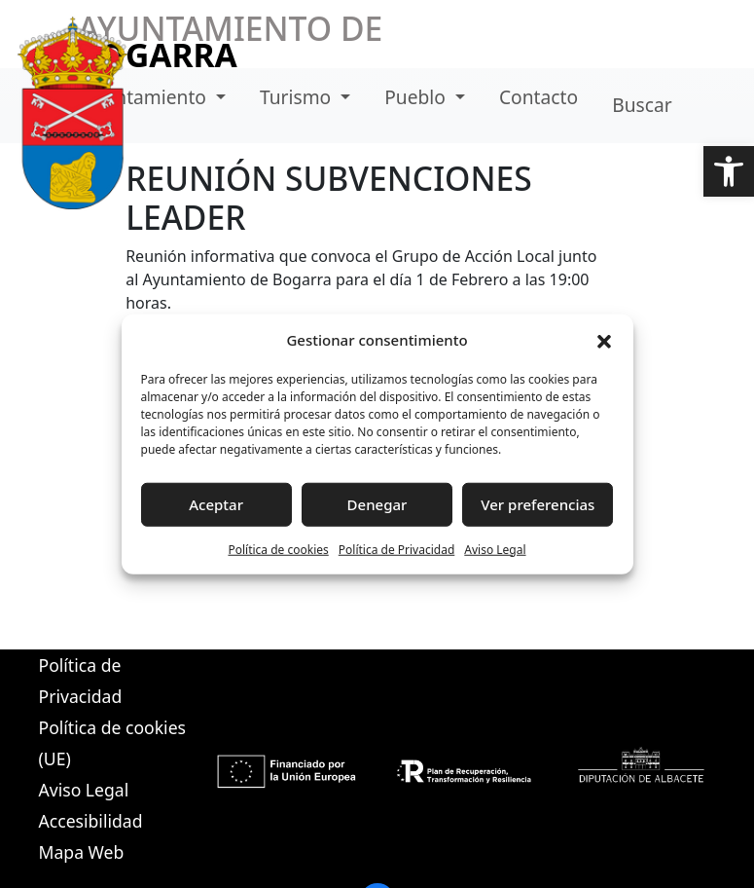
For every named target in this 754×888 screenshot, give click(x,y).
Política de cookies (278, 548)
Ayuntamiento (146, 97)
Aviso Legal (494, 548)
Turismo (298, 97)
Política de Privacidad (397, 548)
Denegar (377, 504)
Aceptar (216, 504)
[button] (728, 171)
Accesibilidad (91, 820)
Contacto (538, 97)
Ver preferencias (537, 504)
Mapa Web (82, 852)
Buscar (641, 105)
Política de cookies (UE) (112, 743)
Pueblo (417, 97)
